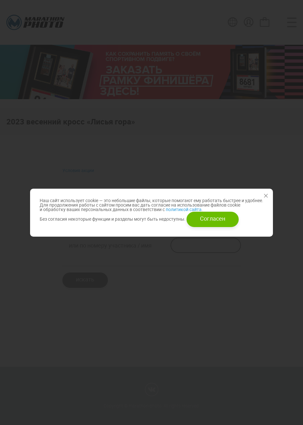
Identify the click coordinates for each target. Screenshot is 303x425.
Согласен (212, 218)
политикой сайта (183, 209)
